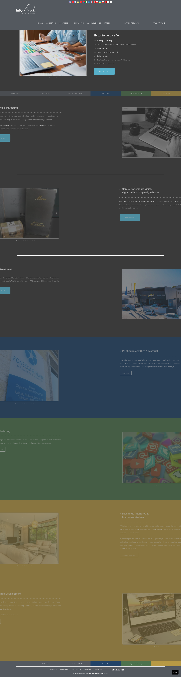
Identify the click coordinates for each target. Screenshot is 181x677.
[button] (22, 50)
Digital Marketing (103, 56)
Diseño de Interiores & (113, 60)
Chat (175, 672)
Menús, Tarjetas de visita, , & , (116, 44)
